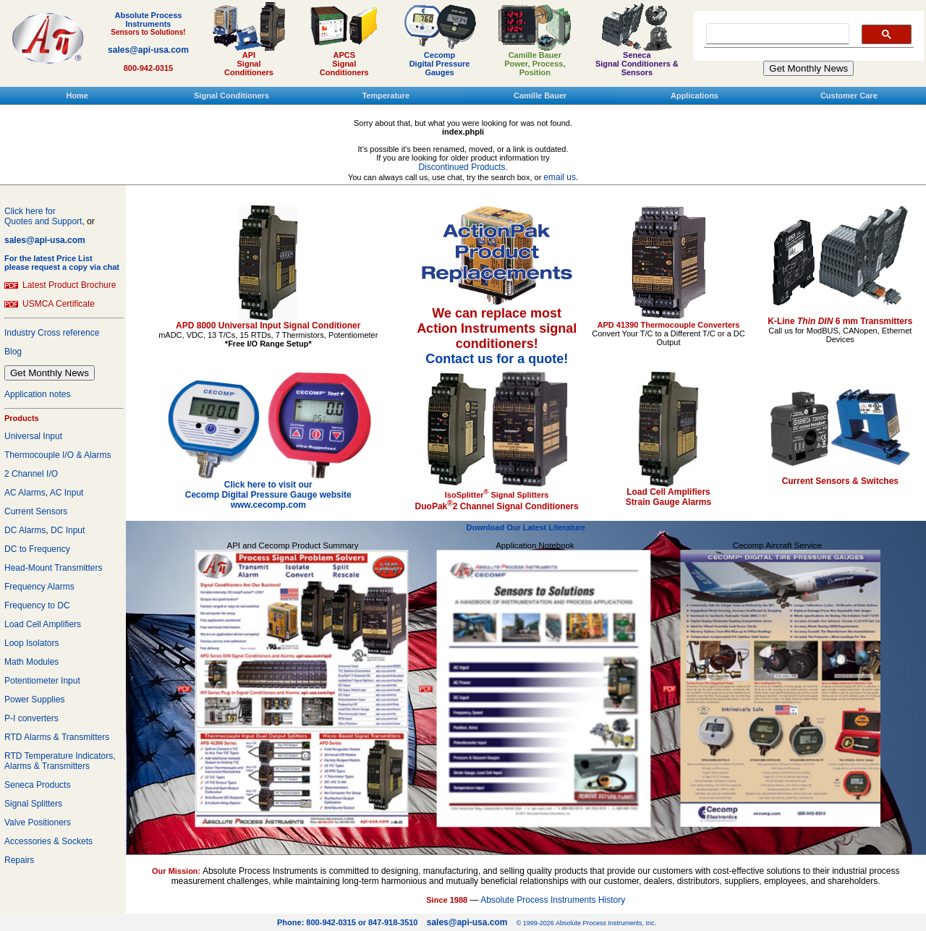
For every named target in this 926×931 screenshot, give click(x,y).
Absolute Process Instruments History (552, 900)
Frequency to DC (37, 605)
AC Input (67, 493)
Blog (13, 352)
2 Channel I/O (31, 474)
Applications (694, 95)
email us (559, 177)
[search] (774, 34)
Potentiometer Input (42, 681)
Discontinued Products (461, 167)
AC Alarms (25, 493)
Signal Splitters (33, 804)
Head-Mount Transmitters (53, 568)
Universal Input (33, 436)
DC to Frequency (37, 549)
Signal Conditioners (231, 95)
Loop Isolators (31, 643)
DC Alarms (25, 530)
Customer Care (849, 95)
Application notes (37, 394)
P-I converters (31, 718)
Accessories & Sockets (48, 841)
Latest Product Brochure (69, 285)
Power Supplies (34, 699)
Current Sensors (35, 511)
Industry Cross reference (51, 333)
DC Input (68, 530)
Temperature (385, 95)
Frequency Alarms (39, 587)
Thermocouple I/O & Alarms (57, 455)
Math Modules (31, 662)
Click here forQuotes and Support (43, 216)
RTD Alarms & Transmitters (56, 737)
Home (77, 95)
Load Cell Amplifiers (42, 624)
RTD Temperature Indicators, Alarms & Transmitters (60, 761)
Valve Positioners (37, 822)
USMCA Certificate (58, 304)
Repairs (19, 860)
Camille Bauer (540, 95)
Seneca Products (37, 785)
